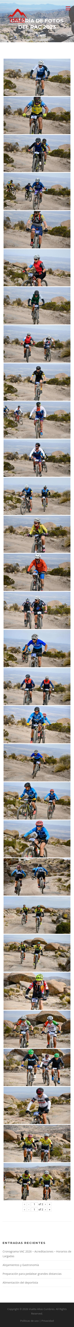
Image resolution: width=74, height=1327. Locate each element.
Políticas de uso (29, 1321)
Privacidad (47, 1321)
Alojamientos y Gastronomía (21, 1265)
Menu (68, 8)
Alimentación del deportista (20, 1282)
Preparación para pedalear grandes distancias (32, 1274)
